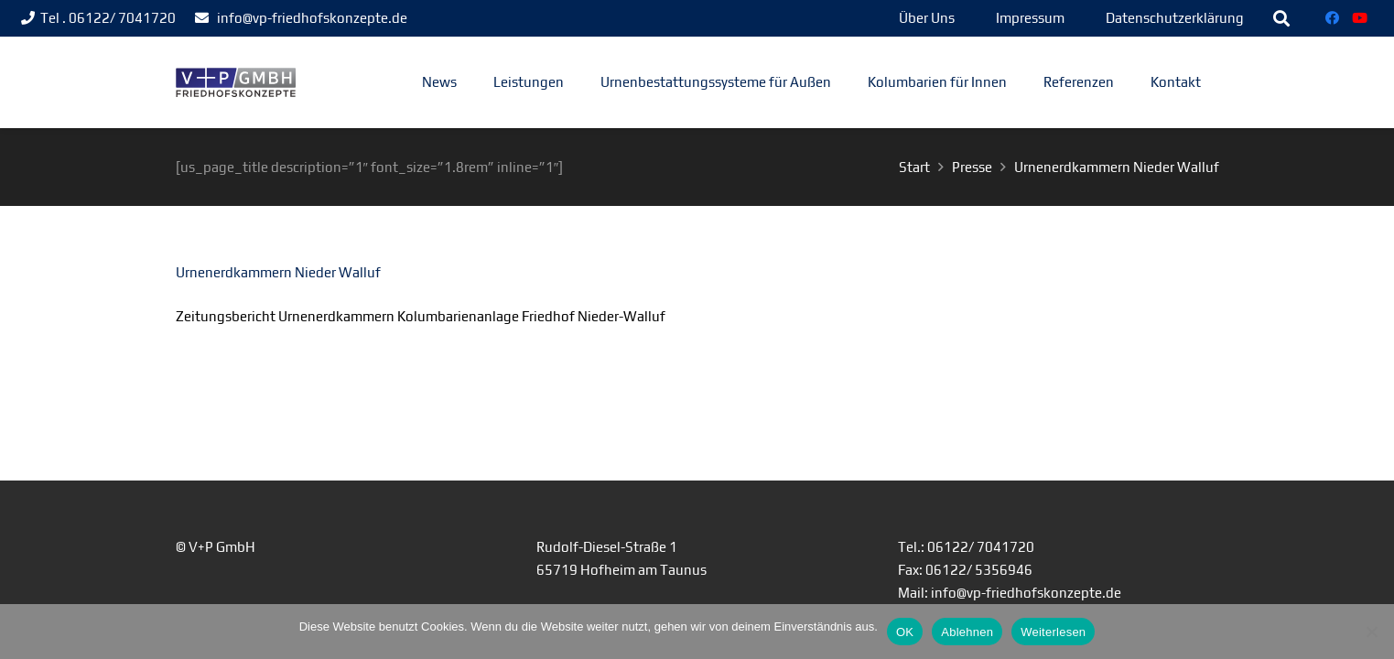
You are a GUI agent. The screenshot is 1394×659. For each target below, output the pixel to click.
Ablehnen (967, 632)
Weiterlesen (1053, 632)
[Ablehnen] (1371, 631)
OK (904, 632)
